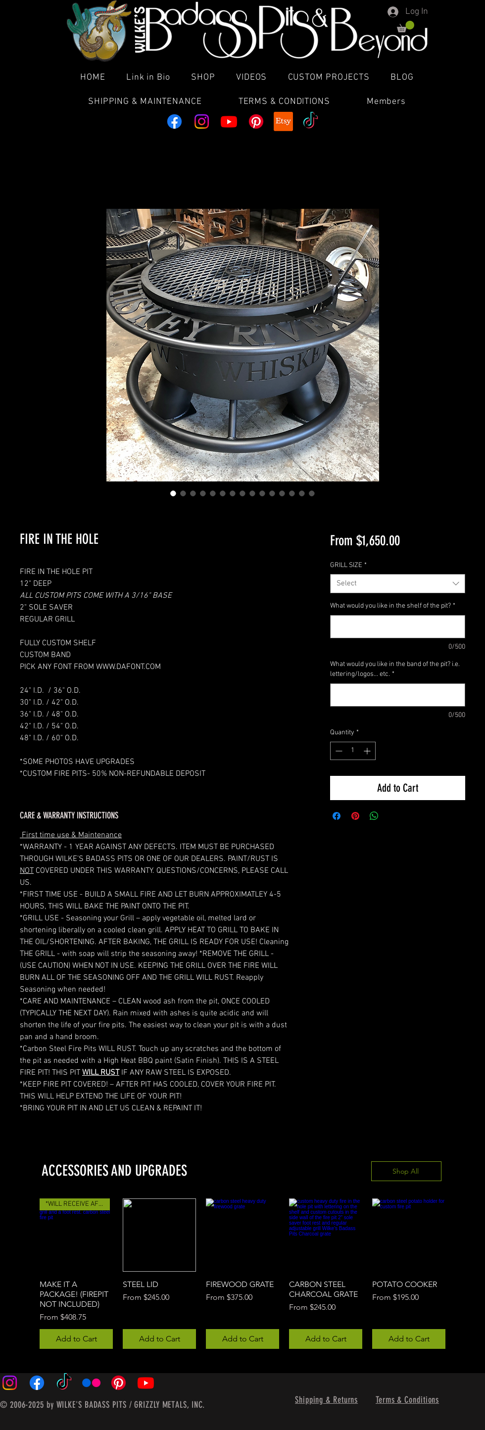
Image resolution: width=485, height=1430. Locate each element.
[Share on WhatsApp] (374, 816)
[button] (405, 26)
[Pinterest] (256, 121)
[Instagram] (201, 121)
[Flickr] (91, 1382)
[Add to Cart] (76, 1339)
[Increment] (368, 751)
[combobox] (397, 583)
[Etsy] (283, 121)
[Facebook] (174, 121)
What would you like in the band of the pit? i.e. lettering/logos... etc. (395, 669)
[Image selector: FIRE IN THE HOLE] (183, 493)
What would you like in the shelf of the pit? (392, 606)
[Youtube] (229, 121)
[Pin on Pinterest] (355, 816)
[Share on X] (393, 816)
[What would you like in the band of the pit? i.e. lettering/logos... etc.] (398, 695)
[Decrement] (338, 751)
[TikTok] (310, 121)
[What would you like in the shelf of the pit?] (398, 627)
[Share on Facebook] (336, 816)
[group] (242, 1273)
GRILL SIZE (348, 565)
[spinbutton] (353, 751)
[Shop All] (406, 1171)
